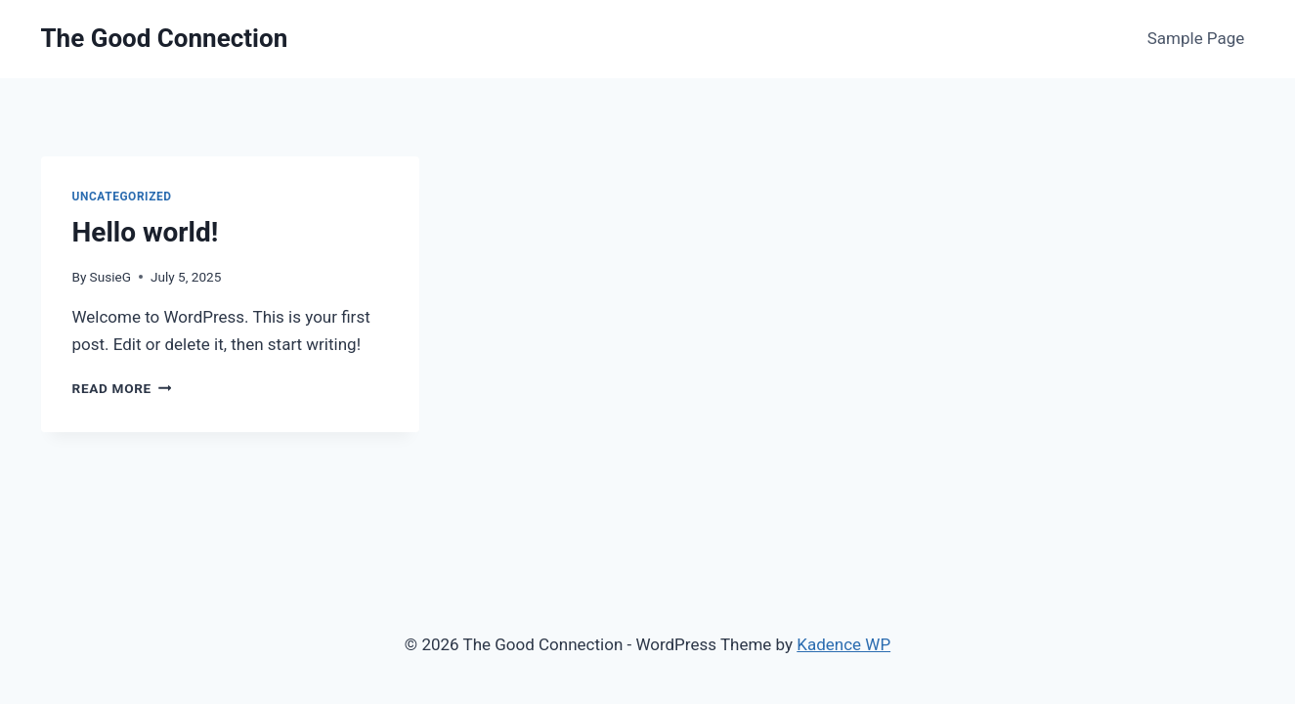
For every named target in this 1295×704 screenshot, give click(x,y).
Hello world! (145, 232)
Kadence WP (843, 644)
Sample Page (1196, 38)
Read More (122, 388)
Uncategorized (122, 196)
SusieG (110, 277)
